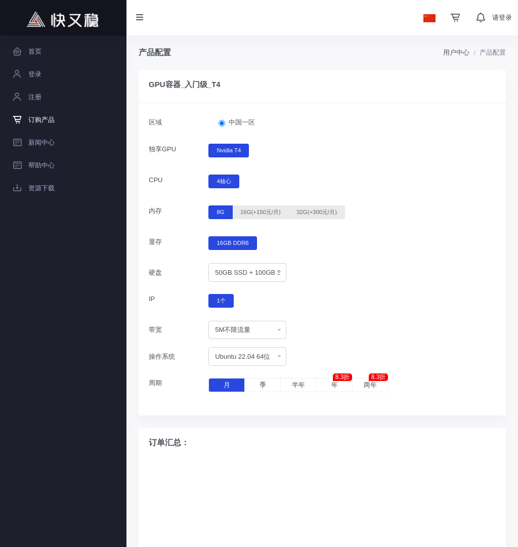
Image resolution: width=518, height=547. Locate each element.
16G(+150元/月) (260, 211)
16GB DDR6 (233, 242)
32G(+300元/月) (316, 211)
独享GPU (162, 149)
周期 (155, 383)
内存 (155, 211)
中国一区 (242, 122)
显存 (155, 241)
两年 (376, 383)
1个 (221, 300)
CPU (155, 180)
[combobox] (247, 272)
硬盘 (155, 272)
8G (221, 211)
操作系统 (162, 356)
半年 (298, 385)
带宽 (155, 329)
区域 (155, 122)
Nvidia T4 (229, 149)
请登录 (502, 17)
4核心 (224, 180)
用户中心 (456, 52)
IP (152, 299)
